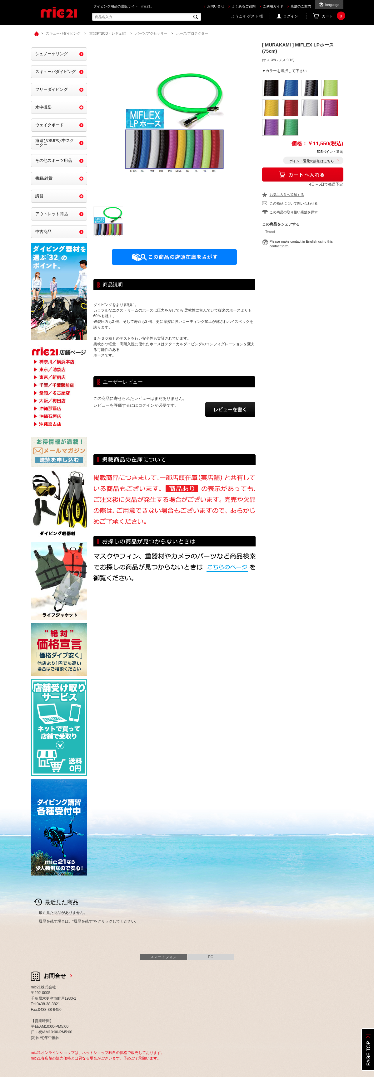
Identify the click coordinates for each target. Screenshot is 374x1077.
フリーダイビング (51, 89)
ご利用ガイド (273, 6)
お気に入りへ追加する (287, 194)
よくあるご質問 (244, 6)
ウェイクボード (49, 125)
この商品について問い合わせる (294, 203)
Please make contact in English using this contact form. (301, 244)
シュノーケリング (51, 53)
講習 (39, 196)
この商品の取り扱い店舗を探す (294, 212)
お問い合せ (215, 6)
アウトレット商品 (51, 213)
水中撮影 (43, 107)
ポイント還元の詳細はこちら (311, 161)
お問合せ (54, 976)
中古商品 (43, 231)
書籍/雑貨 (44, 178)
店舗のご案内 (301, 6)
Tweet (270, 232)
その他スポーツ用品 (53, 160)
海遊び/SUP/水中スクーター (54, 142)
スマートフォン (163, 957)
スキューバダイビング (55, 71)
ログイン (290, 16)
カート (332, 16)
